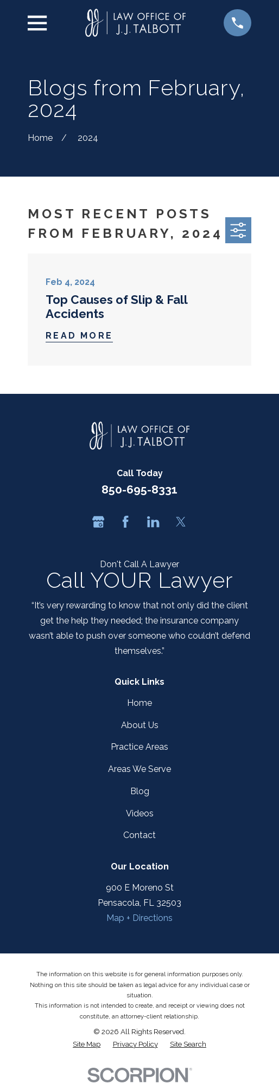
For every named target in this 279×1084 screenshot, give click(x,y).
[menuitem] (86, 1044)
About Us (139, 725)
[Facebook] (125, 522)
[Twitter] (181, 522)
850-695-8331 (139, 489)
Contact (139, 835)
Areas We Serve (139, 769)
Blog (139, 791)
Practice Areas (139, 747)
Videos (140, 813)
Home (139, 703)
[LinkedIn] (153, 522)
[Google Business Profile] (98, 522)
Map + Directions (139, 918)
